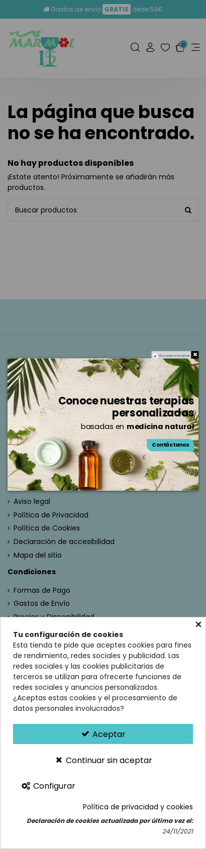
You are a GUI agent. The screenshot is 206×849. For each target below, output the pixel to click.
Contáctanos (170, 445)
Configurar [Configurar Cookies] (48, 786)
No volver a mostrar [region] (174, 356)
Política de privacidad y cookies (138, 807)
